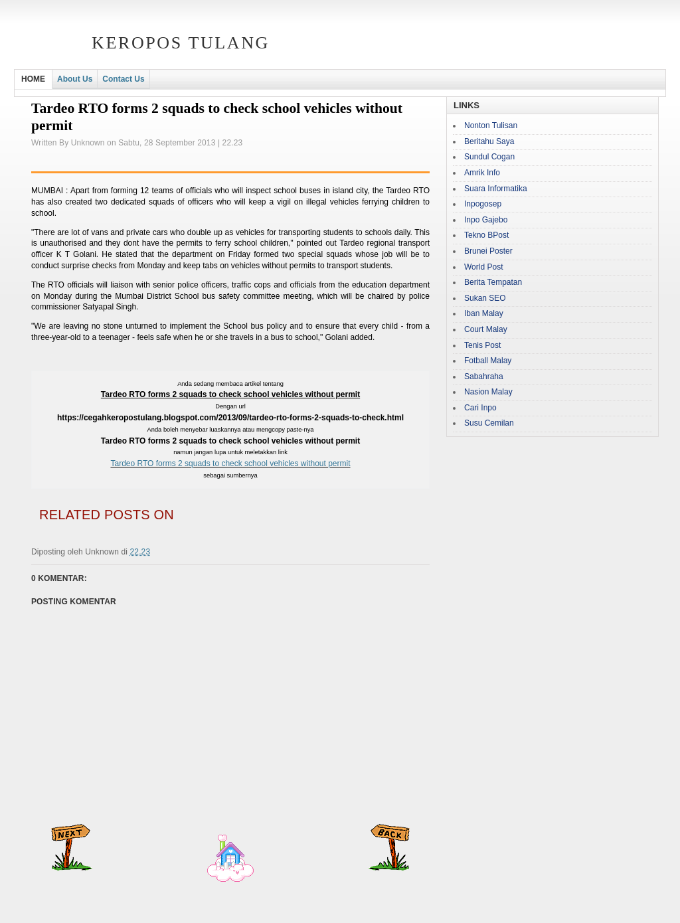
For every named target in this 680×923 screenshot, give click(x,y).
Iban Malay (483, 313)
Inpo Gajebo (485, 219)
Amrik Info (482, 172)
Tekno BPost (486, 235)
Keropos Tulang (181, 42)
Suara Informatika (495, 188)
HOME (33, 79)
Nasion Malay (488, 391)
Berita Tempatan (493, 282)
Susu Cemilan (489, 423)
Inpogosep (482, 204)
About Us (74, 79)
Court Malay (485, 329)
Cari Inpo (480, 407)
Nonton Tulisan (490, 125)
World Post (483, 267)
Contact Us (123, 79)
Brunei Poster (488, 251)
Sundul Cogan (489, 156)
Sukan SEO (485, 298)
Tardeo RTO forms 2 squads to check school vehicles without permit (230, 463)
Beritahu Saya (489, 141)
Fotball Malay (487, 360)
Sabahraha (483, 376)
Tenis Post (482, 345)
